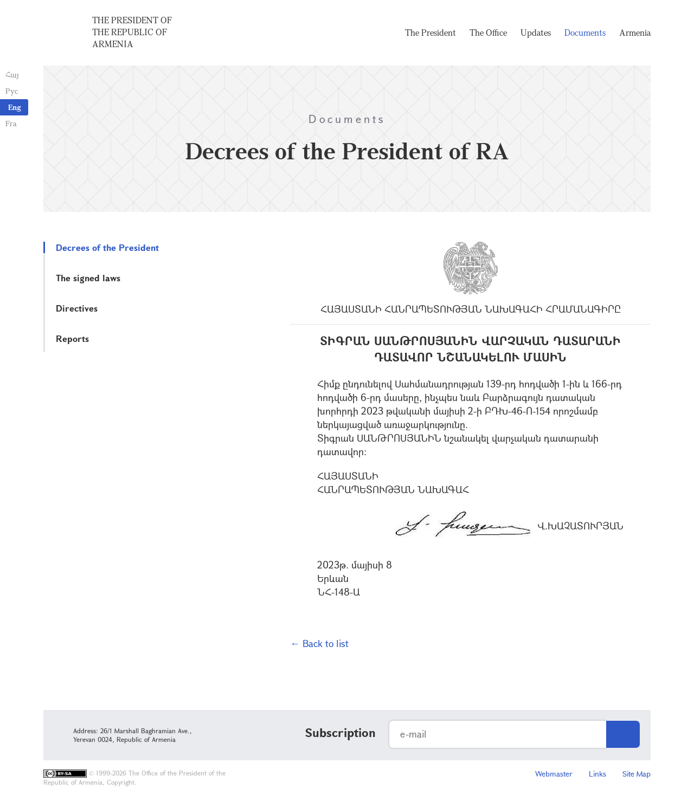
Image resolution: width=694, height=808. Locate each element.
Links (597, 773)
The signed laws (88, 277)
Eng (14, 107)
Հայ (12, 74)
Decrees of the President (107, 247)
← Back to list (319, 643)
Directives (77, 308)
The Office (488, 32)
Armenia (635, 32)
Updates (535, 32)
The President (430, 32)
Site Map (636, 773)
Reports (72, 338)
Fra (11, 123)
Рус (11, 91)
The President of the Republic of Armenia (132, 32)
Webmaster (554, 773)
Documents (585, 32)
